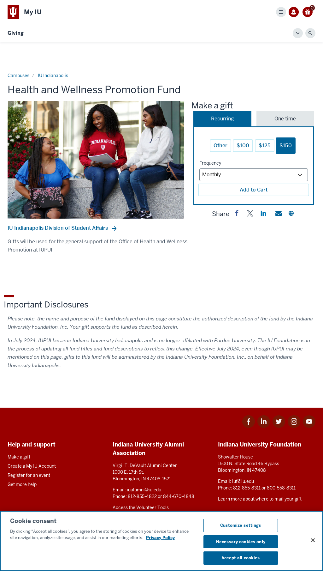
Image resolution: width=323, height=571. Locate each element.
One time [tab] (285, 118)
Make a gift (19, 457)
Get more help (22, 484)
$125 (265, 145)
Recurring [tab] (222, 118)
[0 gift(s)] (307, 12)
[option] (96, 160)
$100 (243, 145)
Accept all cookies (240, 558)
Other (220, 145)
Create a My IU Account (32, 466)
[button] (237, 214)
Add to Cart (253, 189)
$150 (285, 145)
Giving (16, 33)
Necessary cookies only (240, 541)
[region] (161, 541)
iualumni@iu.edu (144, 490)
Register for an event (29, 475)
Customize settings (240, 525)
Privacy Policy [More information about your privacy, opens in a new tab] (160, 537)
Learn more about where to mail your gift (260, 499)
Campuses (18, 75)
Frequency (210, 163)
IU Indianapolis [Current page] (53, 75)
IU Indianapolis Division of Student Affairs (58, 228)
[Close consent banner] (313, 540)
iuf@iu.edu (243, 481)
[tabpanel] (253, 165)
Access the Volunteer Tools (141, 507)
